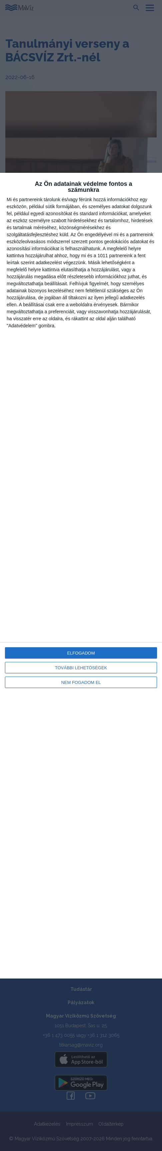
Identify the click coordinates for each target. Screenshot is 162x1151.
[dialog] (81, 576)
